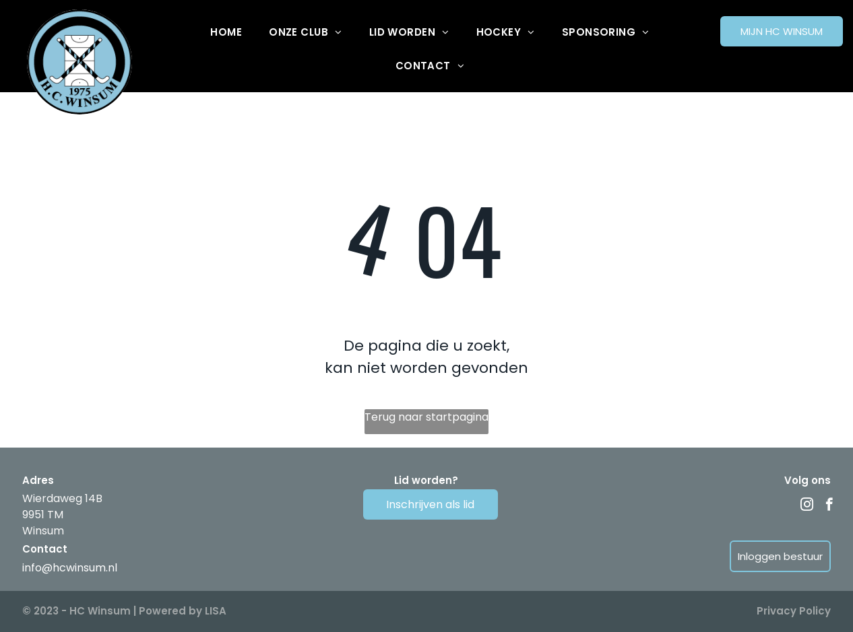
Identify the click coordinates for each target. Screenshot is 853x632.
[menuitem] (226, 32)
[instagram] (807, 506)
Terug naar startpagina (426, 417)
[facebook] (829, 506)
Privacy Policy (794, 611)
